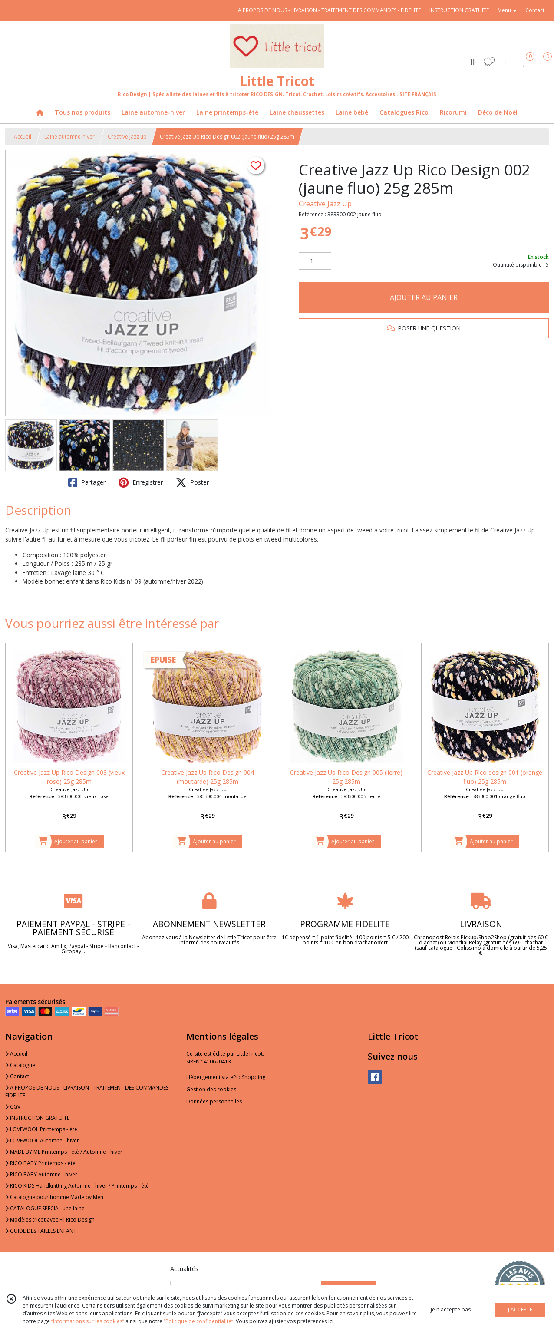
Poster (192, 482)
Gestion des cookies (211, 1089)
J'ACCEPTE (520, 1309)
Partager (87, 482)
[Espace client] (507, 61)
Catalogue (20, 1065)
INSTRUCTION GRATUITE (37, 1118)
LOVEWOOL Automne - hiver (42, 1140)
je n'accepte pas (451, 1309)
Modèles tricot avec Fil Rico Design (50, 1219)
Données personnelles (214, 1101)
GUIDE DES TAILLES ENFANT (40, 1231)
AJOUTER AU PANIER (424, 297)
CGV (12, 1106)
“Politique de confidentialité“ (198, 1321)
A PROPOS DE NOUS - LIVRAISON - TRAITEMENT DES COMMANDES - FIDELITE (88, 1091)
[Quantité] (315, 261)
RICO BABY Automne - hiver (41, 1174)
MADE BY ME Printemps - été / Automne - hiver (63, 1152)
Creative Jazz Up (325, 203)
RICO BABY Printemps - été (40, 1163)
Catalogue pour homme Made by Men (54, 1197)
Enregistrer (141, 482)
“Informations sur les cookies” (87, 1321)
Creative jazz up (127, 136)
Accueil (22, 136)
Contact (534, 10)
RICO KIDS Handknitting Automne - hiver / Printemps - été (77, 1185)
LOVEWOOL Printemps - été (41, 1129)
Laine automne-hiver (69, 136)
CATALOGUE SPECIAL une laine (45, 1208)
